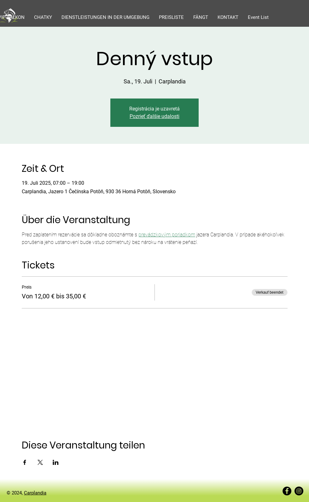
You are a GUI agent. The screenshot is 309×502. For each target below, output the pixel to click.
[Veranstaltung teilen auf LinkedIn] (56, 462)
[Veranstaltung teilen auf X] (40, 462)
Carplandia (35, 493)
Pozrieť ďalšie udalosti (154, 116)
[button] (43, 17)
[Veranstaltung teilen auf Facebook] (25, 462)
